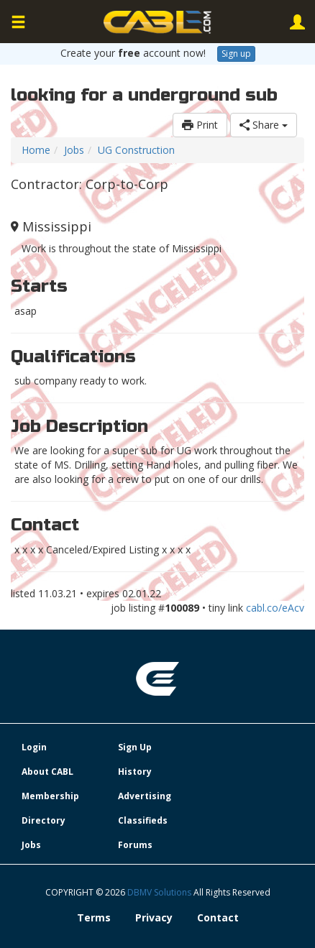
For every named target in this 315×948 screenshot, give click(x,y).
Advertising (144, 796)
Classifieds (143, 820)
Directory (43, 820)
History (135, 771)
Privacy (154, 917)
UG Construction (136, 150)
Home (36, 150)
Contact (218, 917)
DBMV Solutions (160, 892)
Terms (94, 917)
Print (200, 125)
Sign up (236, 53)
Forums (135, 845)
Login (34, 747)
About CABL (47, 771)
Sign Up (135, 747)
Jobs (74, 150)
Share (263, 125)
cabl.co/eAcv (275, 608)
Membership (50, 796)
